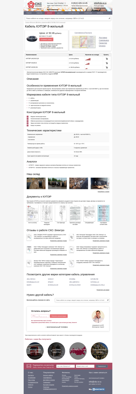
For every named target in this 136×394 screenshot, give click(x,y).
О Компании (88, 13)
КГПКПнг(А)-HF (53, 285)
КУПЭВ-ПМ (94, 279)
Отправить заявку (100, 8)
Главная (28, 13)
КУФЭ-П (51, 279)
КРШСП (50, 282)
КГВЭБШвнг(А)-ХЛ (33, 282)
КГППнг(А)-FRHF (75, 285)
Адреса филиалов (52, 9)
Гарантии (103, 43)
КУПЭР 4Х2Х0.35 (32, 67)
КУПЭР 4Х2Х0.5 (31, 63)
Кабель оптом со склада (34, 5)
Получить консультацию (59, 316)
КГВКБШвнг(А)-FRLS (98, 285)
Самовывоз (104, 40)
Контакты (100, 13)
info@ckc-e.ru (100, 3)
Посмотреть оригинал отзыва (58, 240)
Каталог (49, 13)
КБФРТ (29, 285)
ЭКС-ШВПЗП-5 (74, 282)
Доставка (60, 13)
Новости (39, 13)
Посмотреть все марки (103, 290)
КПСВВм (72, 279)
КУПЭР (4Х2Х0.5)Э (32, 58)
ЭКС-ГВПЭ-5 (31, 279)
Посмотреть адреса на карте (70, 386)
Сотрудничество (73, 13)
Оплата (102, 46)
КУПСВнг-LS (95, 282)
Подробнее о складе (103, 191)
